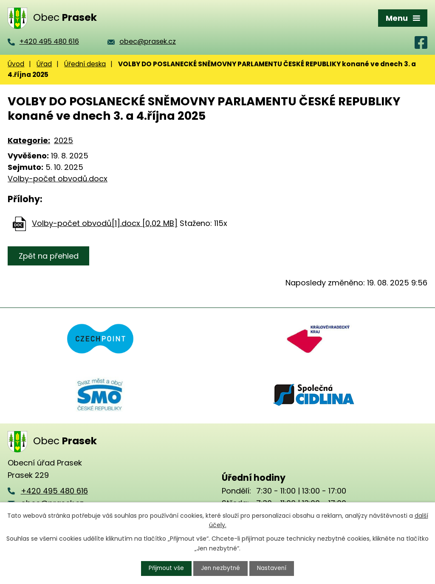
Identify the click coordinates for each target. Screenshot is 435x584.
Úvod (16, 63)
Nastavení (273, 568)
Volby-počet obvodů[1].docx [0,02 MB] (105, 223)
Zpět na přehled (49, 256)
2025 (63, 140)
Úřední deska (85, 63)
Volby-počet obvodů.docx (57, 178)
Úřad (44, 63)
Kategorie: (29, 140)
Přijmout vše (165, 568)
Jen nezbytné (221, 568)
